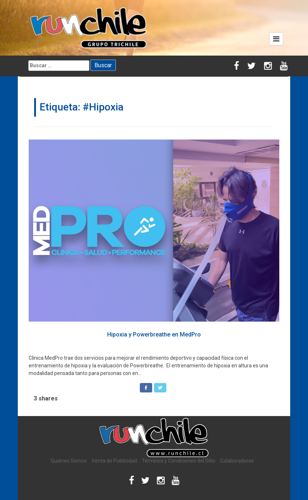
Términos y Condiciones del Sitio (178, 461)
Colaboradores (237, 461)
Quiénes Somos (68, 461)
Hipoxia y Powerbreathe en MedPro (154, 334)
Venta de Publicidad (114, 461)
